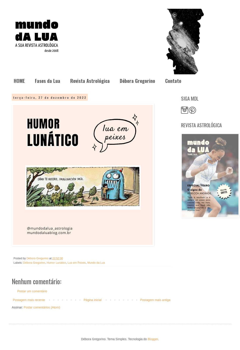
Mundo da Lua (96, 262)
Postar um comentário (32, 291)
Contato (173, 80)
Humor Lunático (56, 262)
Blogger (153, 339)
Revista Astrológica (90, 80)
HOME (19, 80)
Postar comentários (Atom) (42, 307)
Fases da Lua (47, 80)
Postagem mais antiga (155, 300)
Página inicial (93, 300)
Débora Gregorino (137, 80)
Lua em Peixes (77, 262)
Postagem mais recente (29, 300)
